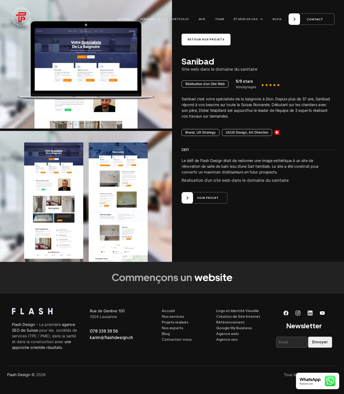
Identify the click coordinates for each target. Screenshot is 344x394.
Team (219, 19)
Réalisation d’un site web (206, 180)
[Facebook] (286, 313)
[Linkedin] (310, 313)
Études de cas (248, 19)
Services (150, 19)
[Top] (46, 311)
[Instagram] (298, 313)
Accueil (124, 19)
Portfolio (179, 19)
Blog (277, 19)
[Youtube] (322, 313)
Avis (202, 19)
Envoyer (320, 342)
